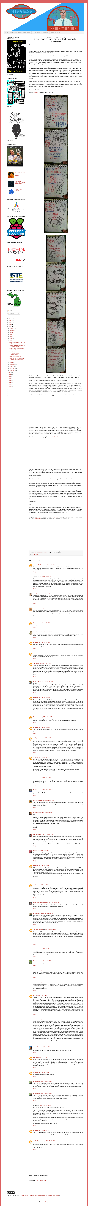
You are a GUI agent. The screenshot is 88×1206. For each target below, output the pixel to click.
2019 (10, 381)
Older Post (79, 1178)
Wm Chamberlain (37, 834)
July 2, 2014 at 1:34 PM (45, 777)
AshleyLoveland (37, 738)
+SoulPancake (55, 437)
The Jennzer (36, 663)
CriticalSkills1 (36, 608)
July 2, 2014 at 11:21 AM (47, 681)
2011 (10, 320)
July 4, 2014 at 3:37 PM (45, 1047)
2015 (10, 372)
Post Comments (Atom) (41, 1180)
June (11, 338)
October (12, 366)
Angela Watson (37, 913)
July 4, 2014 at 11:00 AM (45, 1019)
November (12, 368)
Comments (11, 313)
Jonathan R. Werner (38, 564)
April (11, 334)
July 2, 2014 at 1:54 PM (47, 789)
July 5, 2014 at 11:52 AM (41, 1057)
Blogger (46, 1201)
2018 (10, 379)
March (11, 332)
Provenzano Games (55, 32)
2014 (10, 326)
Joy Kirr (35, 885)
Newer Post (32, 1178)
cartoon (36, 92)
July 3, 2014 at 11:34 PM (45, 982)
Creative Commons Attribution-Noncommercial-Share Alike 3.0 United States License (40, 1195)
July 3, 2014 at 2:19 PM (45, 970)
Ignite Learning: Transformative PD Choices (20, 32)
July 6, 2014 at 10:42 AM (45, 1093)
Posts (10, 310)
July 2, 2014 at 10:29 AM (45, 576)
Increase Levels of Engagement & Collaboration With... (17, 346)
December (12, 370)
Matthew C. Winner (38, 800)
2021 (10, 385)
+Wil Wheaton (54, 517)
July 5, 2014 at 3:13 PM (44, 1072)
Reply (34, 572)
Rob (34, 995)
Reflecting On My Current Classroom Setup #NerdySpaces (15, 353)
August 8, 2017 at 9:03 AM (49, 1141)
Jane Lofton (36, 1047)
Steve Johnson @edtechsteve (40, 902)
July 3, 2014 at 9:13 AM (45, 949)
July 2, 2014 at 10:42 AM (46, 608)
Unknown (35, 623)
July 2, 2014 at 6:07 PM (47, 834)
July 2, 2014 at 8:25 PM (43, 885)
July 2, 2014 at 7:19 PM (43, 850)
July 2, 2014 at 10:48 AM (46, 632)
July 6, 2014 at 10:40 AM (45, 1081)
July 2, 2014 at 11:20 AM (44, 653)
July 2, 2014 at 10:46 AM (44, 623)
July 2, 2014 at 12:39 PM (44, 757)
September (12, 364)
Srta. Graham (36, 632)
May (11, 336)
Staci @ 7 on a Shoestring (39, 593)
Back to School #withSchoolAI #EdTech (18, 191)
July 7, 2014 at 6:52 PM (45, 1105)
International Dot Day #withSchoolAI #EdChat (20, 174)
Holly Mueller (36, 1081)
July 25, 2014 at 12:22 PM (44, 1130)
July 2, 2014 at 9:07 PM (53, 902)
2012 (10, 322)
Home (7, 32)
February (12, 330)
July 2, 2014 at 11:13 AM (44, 642)
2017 (10, 376)
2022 (10, 387)
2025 (10, 393)
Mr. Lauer (35, 653)
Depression (35, 554)
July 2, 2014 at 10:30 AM (52, 593)
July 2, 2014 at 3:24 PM (48, 800)
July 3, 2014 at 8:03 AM (50, 929)
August (11, 362)
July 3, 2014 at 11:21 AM (45, 960)
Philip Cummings (37, 789)
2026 (10, 395)
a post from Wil (37, 518)
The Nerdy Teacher (38, 929)
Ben (34, 1057)
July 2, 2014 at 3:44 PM (46, 812)
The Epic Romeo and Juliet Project (41, 32)
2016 (10, 374)
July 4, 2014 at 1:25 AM (41, 995)
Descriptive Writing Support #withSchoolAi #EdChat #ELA (20, 182)
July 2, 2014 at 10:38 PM (47, 913)
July (11, 340)
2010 (10, 318)
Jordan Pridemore (37, 1141)
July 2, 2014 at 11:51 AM (47, 738)
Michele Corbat (37, 812)
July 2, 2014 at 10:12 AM (49, 564)
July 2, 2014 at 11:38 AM (44, 697)
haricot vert (36, 960)
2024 (10, 391)
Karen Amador (36, 716)
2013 (10, 324)
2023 (10, 389)
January (12, 328)
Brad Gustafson (37, 681)
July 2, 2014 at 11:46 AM (44, 727)
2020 (10, 382)
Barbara (35, 850)
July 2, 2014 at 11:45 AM (46, 716)
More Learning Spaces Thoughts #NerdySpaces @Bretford (16, 359)
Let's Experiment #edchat (15, 356)
